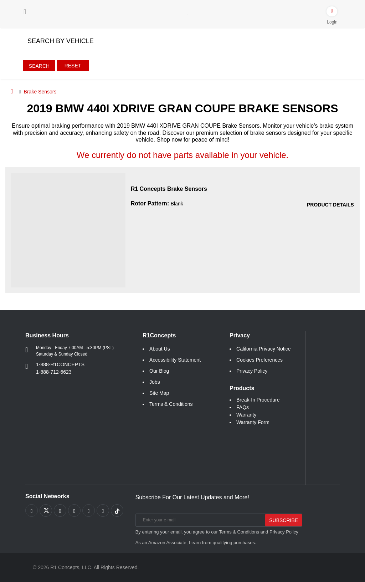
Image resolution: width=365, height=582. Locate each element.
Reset (73, 65)
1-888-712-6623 (54, 372)
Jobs (154, 382)
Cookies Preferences (259, 360)
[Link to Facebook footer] (31, 510)
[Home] (12, 91)
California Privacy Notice (263, 349)
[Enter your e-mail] (200, 520)
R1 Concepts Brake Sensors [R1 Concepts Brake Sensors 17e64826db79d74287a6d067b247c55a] (169, 189)
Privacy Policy (251, 371)
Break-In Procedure (257, 400)
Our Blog (159, 371)
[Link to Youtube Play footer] (60, 510)
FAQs (242, 407)
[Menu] (25, 11)
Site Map (159, 393)
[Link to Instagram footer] (88, 510)
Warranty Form (252, 422)
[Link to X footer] (46, 510)
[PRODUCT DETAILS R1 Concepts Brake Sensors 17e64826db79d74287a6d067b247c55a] (330, 205)
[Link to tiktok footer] (117, 510)
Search (39, 66)
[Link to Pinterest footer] (74, 510)
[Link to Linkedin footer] (103, 510)
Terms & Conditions (170, 404)
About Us (159, 349)
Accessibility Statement (175, 360)
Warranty (246, 415)
